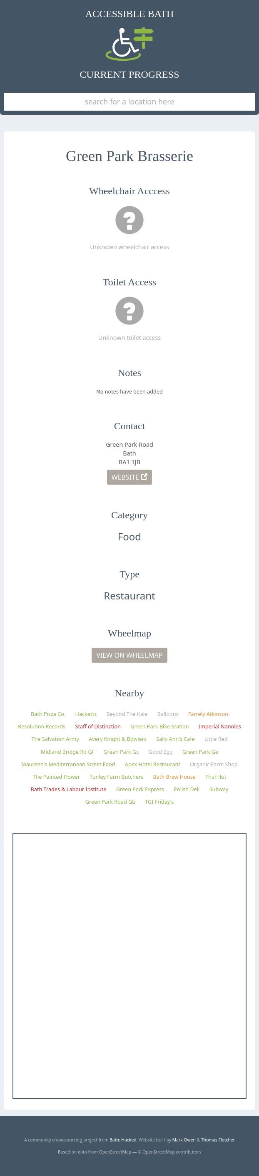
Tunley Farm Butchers (116, 776)
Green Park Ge (200, 751)
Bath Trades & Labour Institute (69, 789)
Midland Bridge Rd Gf (67, 751)
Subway (219, 789)
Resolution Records (41, 726)
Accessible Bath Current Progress (129, 44)
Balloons (168, 714)
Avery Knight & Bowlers (118, 739)
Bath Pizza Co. (48, 714)
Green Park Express (140, 789)
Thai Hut (215, 776)
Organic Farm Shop (214, 764)
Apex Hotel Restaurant (152, 764)
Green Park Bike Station (159, 726)
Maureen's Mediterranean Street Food (68, 764)
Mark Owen (184, 1140)
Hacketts (86, 714)
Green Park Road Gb (110, 801)
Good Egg (161, 751)
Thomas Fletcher (218, 1140)
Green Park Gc (121, 751)
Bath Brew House (174, 776)
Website (129, 477)
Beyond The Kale (127, 714)
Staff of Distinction (98, 726)
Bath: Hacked (123, 1140)
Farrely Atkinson (208, 714)
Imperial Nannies (220, 726)
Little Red (216, 739)
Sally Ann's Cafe (175, 739)
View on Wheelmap (129, 655)
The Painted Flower (56, 776)
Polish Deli (186, 789)
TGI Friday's (159, 801)
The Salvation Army (55, 739)
